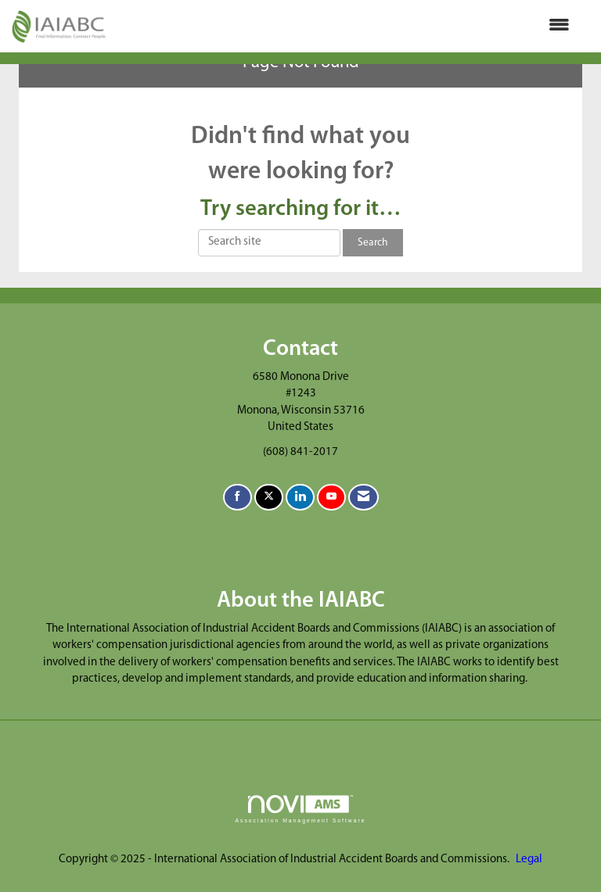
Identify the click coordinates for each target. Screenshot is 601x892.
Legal (529, 859)
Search (373, 243)
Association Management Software (300, 809)
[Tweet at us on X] (268, 497)
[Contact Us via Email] (363, 497)
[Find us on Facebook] (237, 497)
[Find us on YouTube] (331, 497)
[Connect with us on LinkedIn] (300, 497)
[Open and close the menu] (346, 26)
